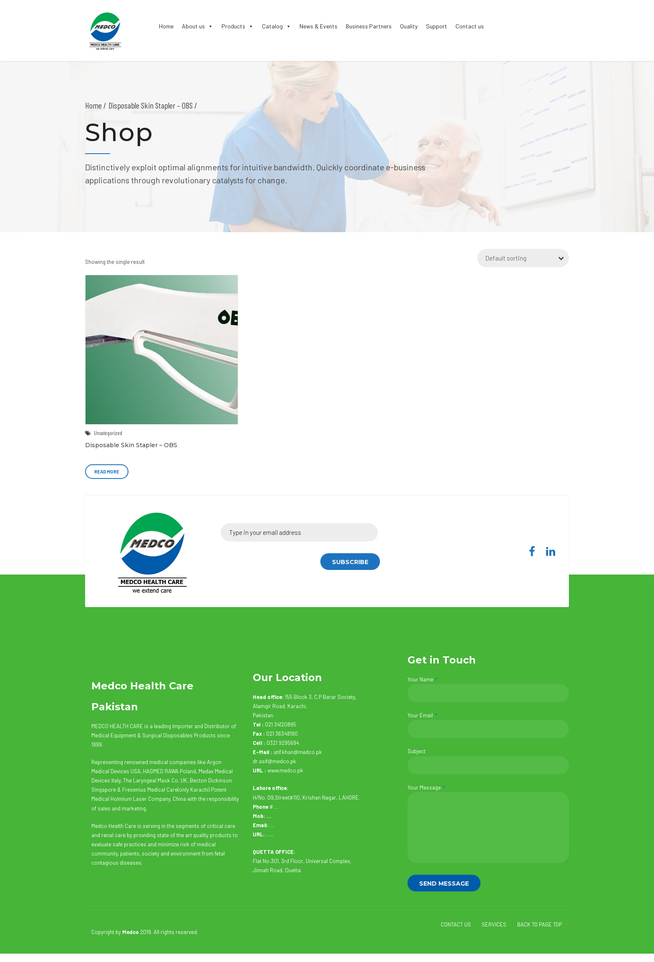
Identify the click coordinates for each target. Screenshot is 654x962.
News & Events (318, 26)
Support (436, 26)
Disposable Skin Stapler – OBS (131, 445)
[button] (209, 26)
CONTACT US (456, 924)
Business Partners (369, 26)
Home (166, 26)
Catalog (276, 26)
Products (237, 26)
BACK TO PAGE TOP (539, 924)
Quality (409, 26)
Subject (488, 761)
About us (197, 26)
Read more (106, 471)
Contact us (469, 26)
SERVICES (494, 924)
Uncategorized (108, 433)
